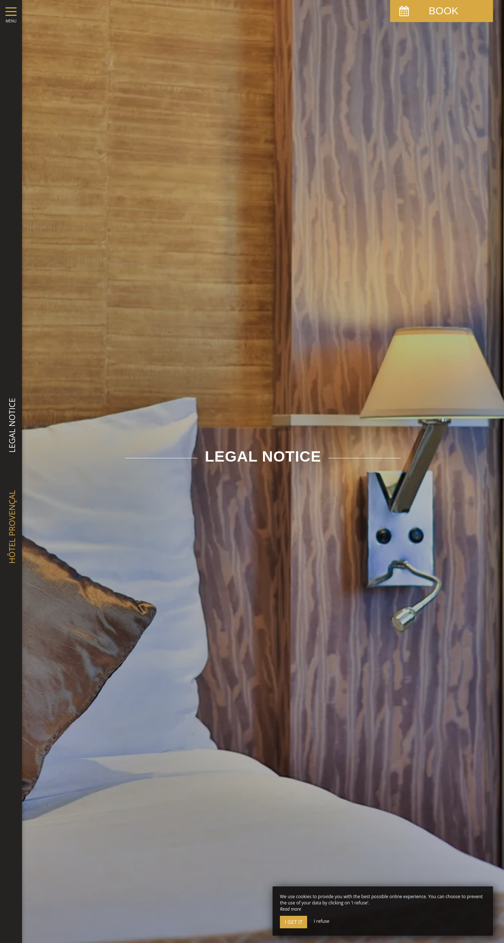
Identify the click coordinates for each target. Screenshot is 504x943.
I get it (293, 921)
